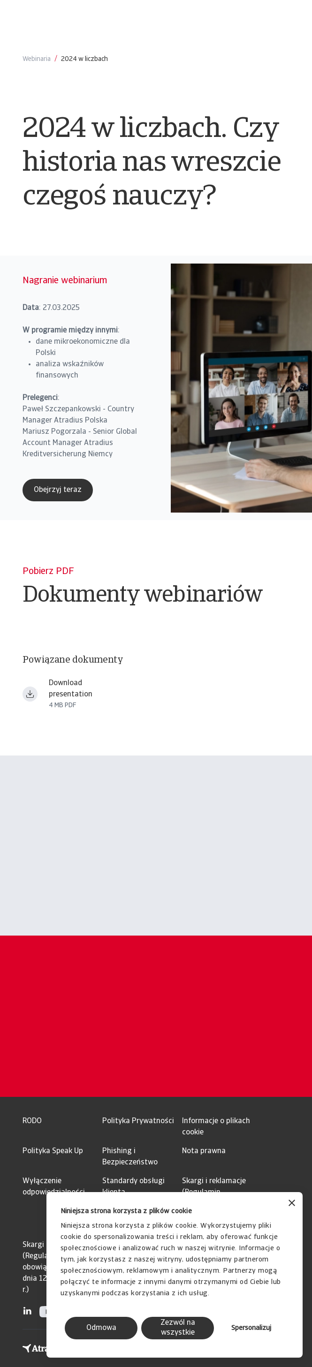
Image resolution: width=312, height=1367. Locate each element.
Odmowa (101, 1328)
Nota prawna (204, 1151)
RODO (32, 1121)
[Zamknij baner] (292, 1204)
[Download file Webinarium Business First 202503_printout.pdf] (30, 694)
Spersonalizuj (251, 1328)
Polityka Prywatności (138, 1121)
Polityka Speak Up (53, 1151)
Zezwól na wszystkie (177, 1328)
